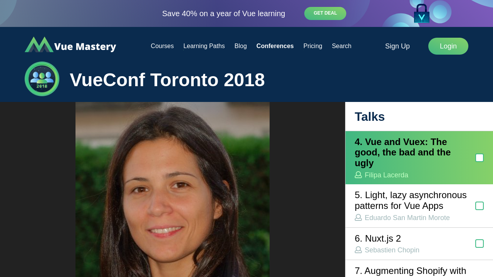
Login (448, 46)
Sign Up (397, 46)
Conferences (275, 46)
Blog (241, 46)
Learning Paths (204, 46)
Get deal (325, 13)
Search (342, 46)
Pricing (313, 46)
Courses (162, 46)
